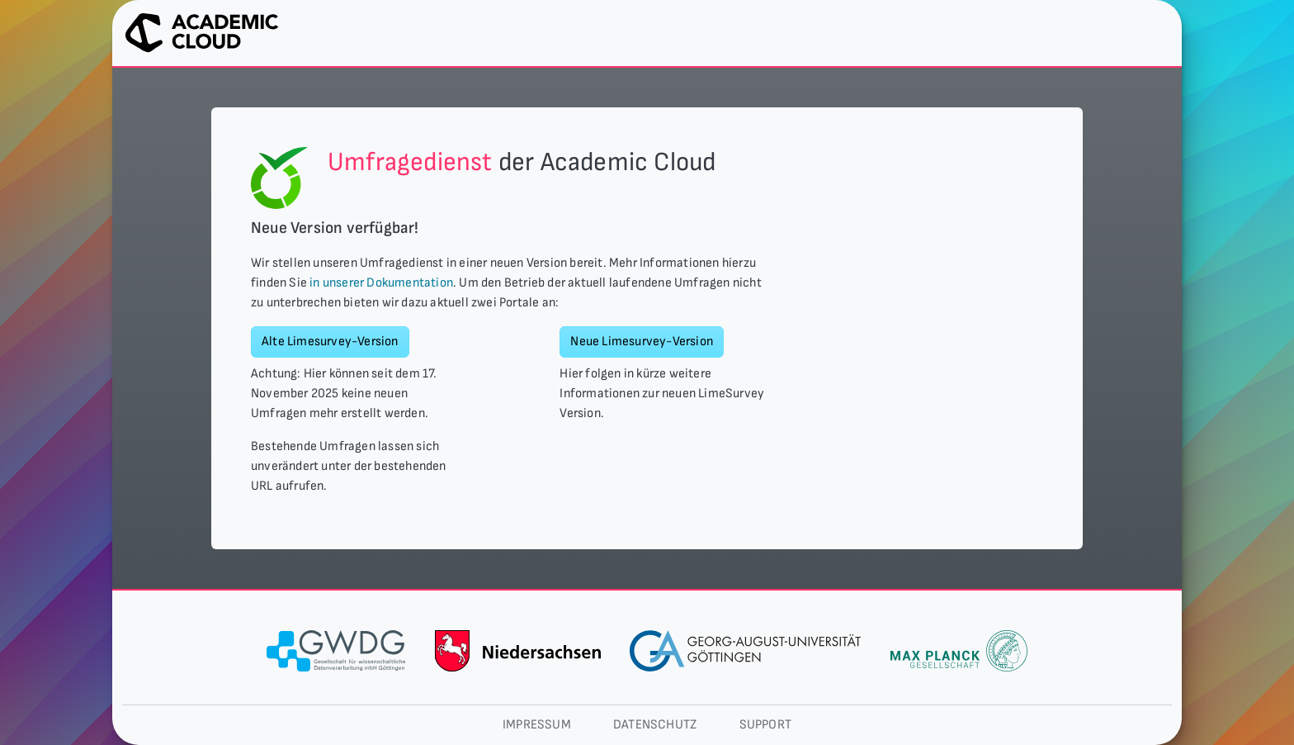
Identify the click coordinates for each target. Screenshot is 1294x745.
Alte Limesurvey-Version (330, 341)
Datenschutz (655, 725)
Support (765, 725)
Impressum (537, 725)
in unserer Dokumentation (381, 283)
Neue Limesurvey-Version (641, 341)
